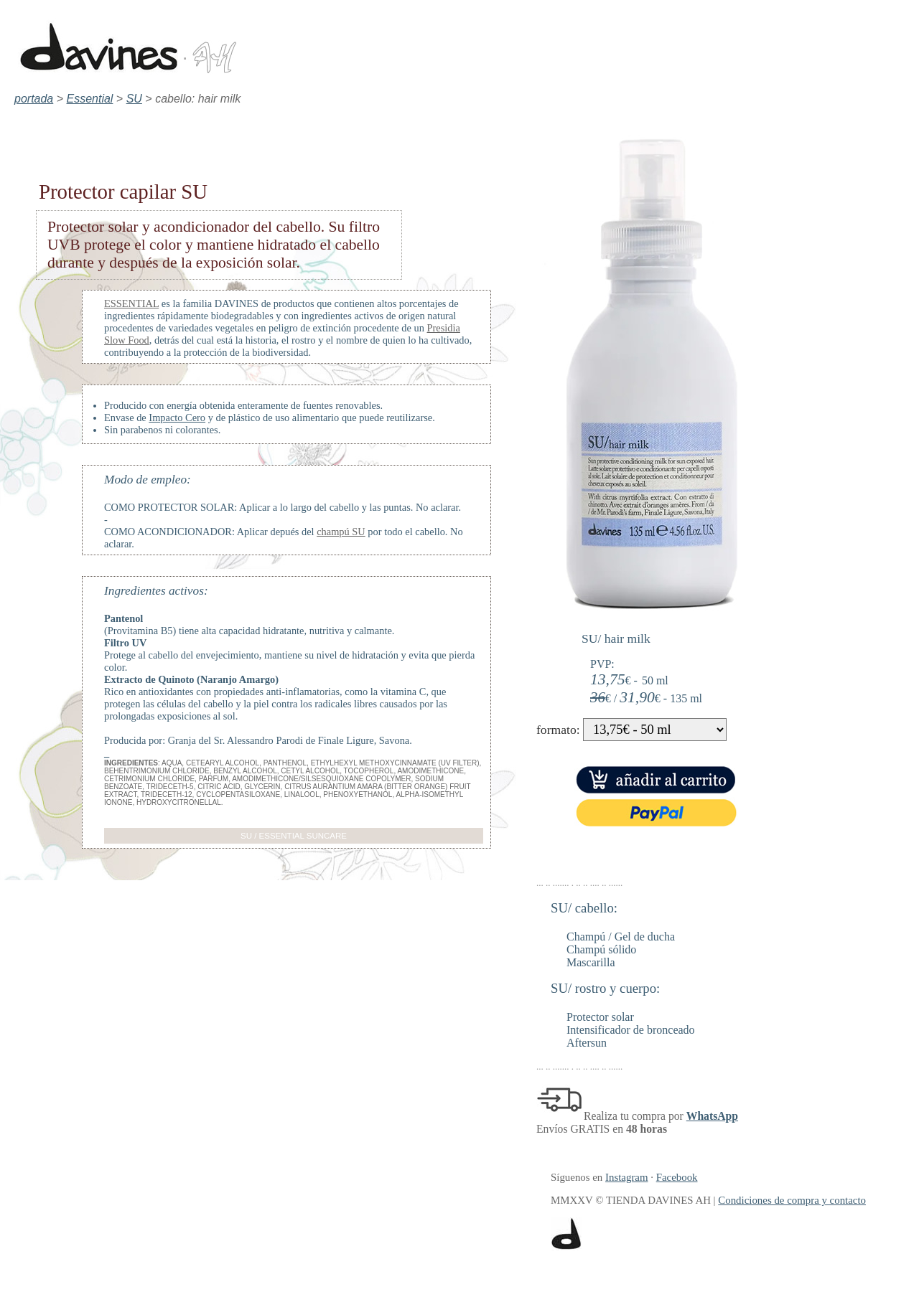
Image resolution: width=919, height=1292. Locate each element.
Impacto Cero (177, 417)
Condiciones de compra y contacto (792, 1200)
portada (33, 99)
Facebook (677, 1177)
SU (134, 99)
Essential (90, 99)
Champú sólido (601, 949)
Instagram (626, 1177)
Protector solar (600, 1017)
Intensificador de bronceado (630, 1030)
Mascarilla (590, 962)
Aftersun (586, 1043)
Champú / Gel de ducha (620, 936)
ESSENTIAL (131, 303)
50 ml (655, 680)
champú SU (341, 531)
